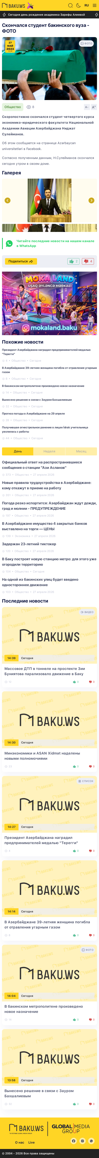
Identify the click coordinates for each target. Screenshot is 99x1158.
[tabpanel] (49, 526)
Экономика (22, 536)
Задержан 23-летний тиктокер (29, 544)
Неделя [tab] (49, 451)
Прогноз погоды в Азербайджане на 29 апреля (33, 413)
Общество (12, 107)
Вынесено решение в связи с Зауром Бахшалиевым (37, 399)
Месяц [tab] (81, 451)
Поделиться (21, 261)
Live (31, 1142)
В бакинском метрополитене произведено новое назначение (43, 385)
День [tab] (18, 451)
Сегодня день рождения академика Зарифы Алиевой (43, 14)
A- (87, 107)
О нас (19, 1142)
